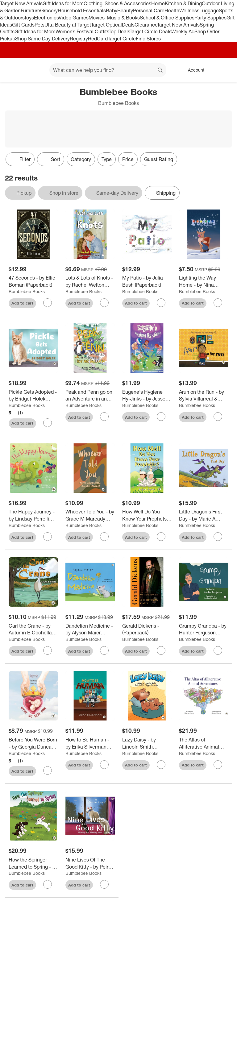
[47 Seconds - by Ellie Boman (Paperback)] (33, 281)
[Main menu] (35, 70)
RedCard (98, 38)
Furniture (30, 10)
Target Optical (106, 25)
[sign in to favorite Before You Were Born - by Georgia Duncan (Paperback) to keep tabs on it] (47, 770)
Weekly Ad (182, 31)
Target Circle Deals (150, 31)
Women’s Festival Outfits (82, 31)
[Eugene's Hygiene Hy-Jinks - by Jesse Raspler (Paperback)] (147, 395)
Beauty (125, 10)
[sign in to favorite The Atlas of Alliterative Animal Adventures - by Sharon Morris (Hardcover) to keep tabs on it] (218, 764)
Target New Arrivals (21, 3)
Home (158, 3)
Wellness (189, 10)
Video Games (74, 18)
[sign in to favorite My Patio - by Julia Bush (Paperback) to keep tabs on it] (161, 302)
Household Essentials (82, 10)
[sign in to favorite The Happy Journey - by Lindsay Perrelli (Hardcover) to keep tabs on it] (47, 536)
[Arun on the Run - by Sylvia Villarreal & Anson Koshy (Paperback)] (203, 395)
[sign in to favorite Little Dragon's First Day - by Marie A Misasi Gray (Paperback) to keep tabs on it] (218, 536)
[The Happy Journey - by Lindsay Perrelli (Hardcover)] (33, 515)
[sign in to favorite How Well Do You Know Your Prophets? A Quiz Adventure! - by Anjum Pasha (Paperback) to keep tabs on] (161, 536)
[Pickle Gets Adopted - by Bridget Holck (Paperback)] (33, 395)
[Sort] (50, 159)
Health (171, 10)
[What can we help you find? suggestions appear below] (107, 70)
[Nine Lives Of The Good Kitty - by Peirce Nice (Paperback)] (90, 863)
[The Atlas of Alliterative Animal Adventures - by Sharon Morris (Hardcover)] (203, 743)
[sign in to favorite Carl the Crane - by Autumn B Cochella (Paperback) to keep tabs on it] (47, 650)
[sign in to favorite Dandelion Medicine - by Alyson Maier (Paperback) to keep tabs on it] (104, 650)
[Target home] (13, 70)
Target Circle (122, 38)
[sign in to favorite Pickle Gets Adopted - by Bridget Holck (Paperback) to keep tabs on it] (47, 422)
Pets (39, 25)
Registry (79, 38)
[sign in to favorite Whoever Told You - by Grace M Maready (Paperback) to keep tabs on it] (104, 536)
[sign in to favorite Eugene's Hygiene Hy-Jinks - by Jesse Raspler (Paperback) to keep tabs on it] (161, 416)
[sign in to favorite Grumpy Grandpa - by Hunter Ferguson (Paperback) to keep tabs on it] (218, 650)
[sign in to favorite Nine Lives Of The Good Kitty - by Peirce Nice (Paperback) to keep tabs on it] (104, 884)
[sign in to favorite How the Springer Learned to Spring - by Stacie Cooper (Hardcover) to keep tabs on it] (47, 884)
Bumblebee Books (27, 291)
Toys (29, 18)
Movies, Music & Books (114, 18)
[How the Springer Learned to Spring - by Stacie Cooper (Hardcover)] (33, 863)
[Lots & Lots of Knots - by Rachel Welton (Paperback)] (90, 281)
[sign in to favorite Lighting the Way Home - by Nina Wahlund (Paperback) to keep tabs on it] (218, 302)
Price (128, 159)
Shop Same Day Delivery (42, 38)
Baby (111, 10)
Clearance (146, 25)
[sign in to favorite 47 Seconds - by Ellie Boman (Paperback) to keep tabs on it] (47, 302)
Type (107, 159)
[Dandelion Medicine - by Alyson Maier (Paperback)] (90, 629)
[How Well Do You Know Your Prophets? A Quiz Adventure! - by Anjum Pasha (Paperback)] (147, 515)
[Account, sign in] (193, 70)
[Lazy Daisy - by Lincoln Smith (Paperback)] (147, 743)
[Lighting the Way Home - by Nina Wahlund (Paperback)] (203, 281)
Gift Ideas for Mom (63, 3)
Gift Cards (23, 25)
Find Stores (148, 38)
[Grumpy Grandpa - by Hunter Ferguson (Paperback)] (203, 629)
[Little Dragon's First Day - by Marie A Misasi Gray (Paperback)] (203, 515)
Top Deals (119, 31)
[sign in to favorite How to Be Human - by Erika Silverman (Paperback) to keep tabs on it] (104, 764)
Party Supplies (210, 18)
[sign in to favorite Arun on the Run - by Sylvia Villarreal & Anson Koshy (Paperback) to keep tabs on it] (218, 416)
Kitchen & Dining (183, 3)
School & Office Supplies (167, 18)
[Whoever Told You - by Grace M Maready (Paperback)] (90, 515)
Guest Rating (158, 159)
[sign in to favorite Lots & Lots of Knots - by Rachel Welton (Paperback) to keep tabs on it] (104, 302)
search (160, 71)
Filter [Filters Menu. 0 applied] (20, 159)
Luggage (209, 10)
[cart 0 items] (224, 70)
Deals (128, 25)
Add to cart (22, 303)
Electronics (46, 18)
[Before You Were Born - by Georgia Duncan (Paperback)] (33, 743)
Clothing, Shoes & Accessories (117, 3)
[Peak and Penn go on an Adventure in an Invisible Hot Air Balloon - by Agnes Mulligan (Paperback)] (90, 395)
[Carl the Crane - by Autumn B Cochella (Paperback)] (33, 629)
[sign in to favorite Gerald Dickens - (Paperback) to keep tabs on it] (161, 650)
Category (81, 159)
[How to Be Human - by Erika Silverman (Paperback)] (90, 743)
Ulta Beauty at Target (67, 25)
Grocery (49, 10)
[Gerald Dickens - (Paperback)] (147, 629)
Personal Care (148, 10)
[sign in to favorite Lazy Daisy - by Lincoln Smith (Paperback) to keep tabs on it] (161, 764)
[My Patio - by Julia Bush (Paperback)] (147, 281)
